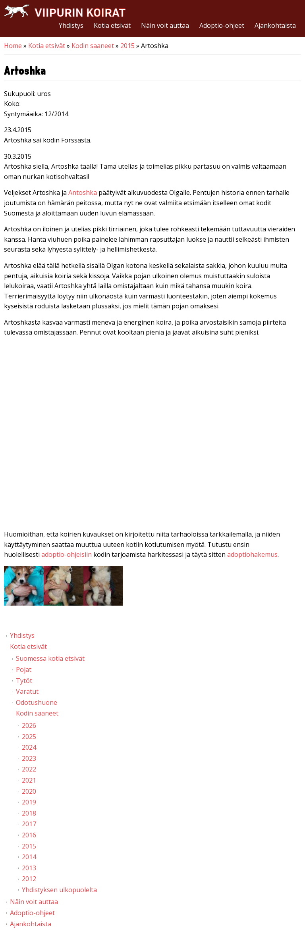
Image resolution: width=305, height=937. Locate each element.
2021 (29, 780)
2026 (29, 725)
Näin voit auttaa (165, 25)
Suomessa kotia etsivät (50, 658)
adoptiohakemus (252, 554)
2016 (29, 835)
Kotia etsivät (112, 25)
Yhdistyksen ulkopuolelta (59, 889)
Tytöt (24, 680)
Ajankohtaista (275, 25)
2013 (29, 868)
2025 (29, 736)
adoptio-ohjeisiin (66, 554)
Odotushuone (36, 702)
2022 (29, 769)
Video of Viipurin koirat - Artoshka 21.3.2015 (152, 427)
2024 (29, 747)
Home (13, 45)
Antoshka (82, 192)
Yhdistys (71, 25)
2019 (29, 802)
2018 (29, 813)
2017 (29, 824)
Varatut (27, 691)
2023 (29, 758)
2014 (29, 856)
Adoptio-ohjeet (221, 25)
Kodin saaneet (92, 45)
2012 (29, 878)
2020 (29, 791)
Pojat (23, 669)
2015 (127, 45)
